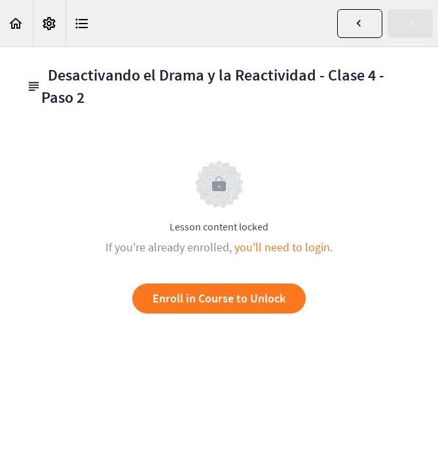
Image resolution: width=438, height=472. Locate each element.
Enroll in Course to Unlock (219, 298)
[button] (16, 23)
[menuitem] (49, 23)
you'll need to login (282, 247)
